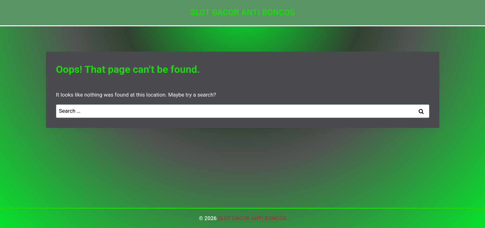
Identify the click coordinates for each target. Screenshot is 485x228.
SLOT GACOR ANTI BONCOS (252, 218)
